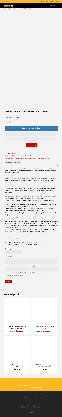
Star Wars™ (28, 154)
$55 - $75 (10, 156)
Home (5, 9)
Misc (10, 9)
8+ (14, 156)
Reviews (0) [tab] (17, 160)
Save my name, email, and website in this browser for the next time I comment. (27, 271)
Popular (35, 156)
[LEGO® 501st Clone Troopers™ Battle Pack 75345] (44, 347)
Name (7, 264)
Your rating (8, 247)
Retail (38, 156)
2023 (12, 154)
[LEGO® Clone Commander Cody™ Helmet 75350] (17, 309)
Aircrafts (18, 156)
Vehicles (47, 156)
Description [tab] (9, 160)
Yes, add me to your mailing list (14, 274)
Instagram (36, 383)
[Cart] (54, 5)
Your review (8, 254)
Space (42, 156)
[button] (57, 6)
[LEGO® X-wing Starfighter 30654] (17, 347)
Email (34, 264)
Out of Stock (20, 154)
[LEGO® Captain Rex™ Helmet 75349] (44, 309)
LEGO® (23, 156)
